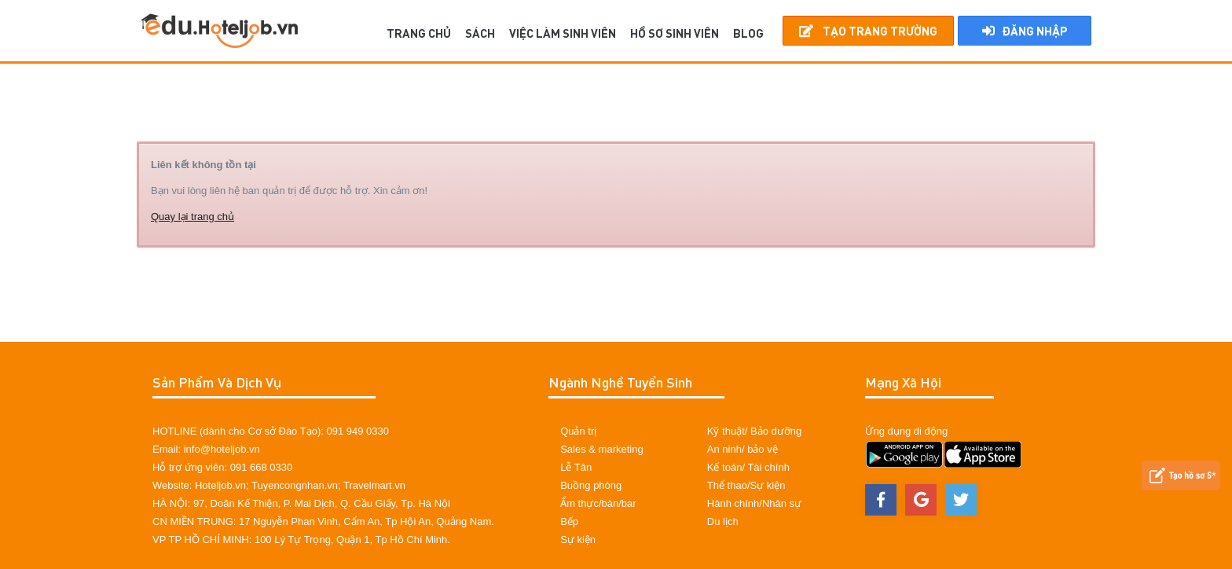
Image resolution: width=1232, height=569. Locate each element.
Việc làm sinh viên (562, 33)
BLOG (748, 33)
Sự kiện (578, 539)
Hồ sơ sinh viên (674, 33)
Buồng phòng (591, 485)
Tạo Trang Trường (868, 31)
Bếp (569, 521)
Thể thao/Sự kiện (746, 485)
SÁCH (480, 33)
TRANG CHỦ (419, 33)
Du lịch (723, 521)
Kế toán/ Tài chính (748, 467)
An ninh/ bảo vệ (742, 449)
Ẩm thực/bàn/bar (598, 503)
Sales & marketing (602, 449)
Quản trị (578, 431)
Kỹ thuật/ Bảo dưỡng (754, 431)
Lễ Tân (576, 467)
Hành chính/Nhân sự (754, 503)
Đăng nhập (1024, 31)
